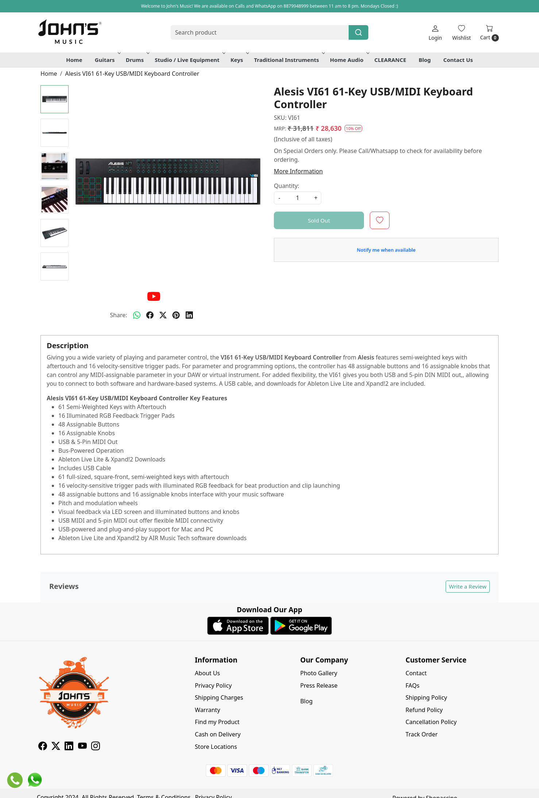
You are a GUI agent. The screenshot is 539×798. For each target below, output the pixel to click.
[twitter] (163, 315)
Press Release (318, 685)
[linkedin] (189, 315)
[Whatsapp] (136, 315)
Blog (425, 59)
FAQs (412, 685)
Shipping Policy (426, 697)
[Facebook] (43, 747)
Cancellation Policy (431, 722)
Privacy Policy (213, 685)
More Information (298, 171)
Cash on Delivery (217, 734)
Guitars (107, 59)
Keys (239, 59)
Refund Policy (424, 710)
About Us (207, 673)
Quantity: (286, 186)
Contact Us (458, 59)
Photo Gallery (318, 673)
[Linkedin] (69, 747)
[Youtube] (82, 747)
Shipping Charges (219, 697)
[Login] (435, 33)
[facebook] (149, 315)
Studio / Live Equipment (189, 59)
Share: (118, 315)
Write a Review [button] (467, 586)
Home (74, 59)
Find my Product (217, 722)
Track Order (422, 734)
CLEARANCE (390, 59)
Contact (416, 673)
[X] (56, 747)
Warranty (207, 710)
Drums (137, 59)
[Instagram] (95, 747)
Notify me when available (386, 250)
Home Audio (349, 59)
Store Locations (216, 747)
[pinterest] (176, 315)
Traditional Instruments (288, 59)
